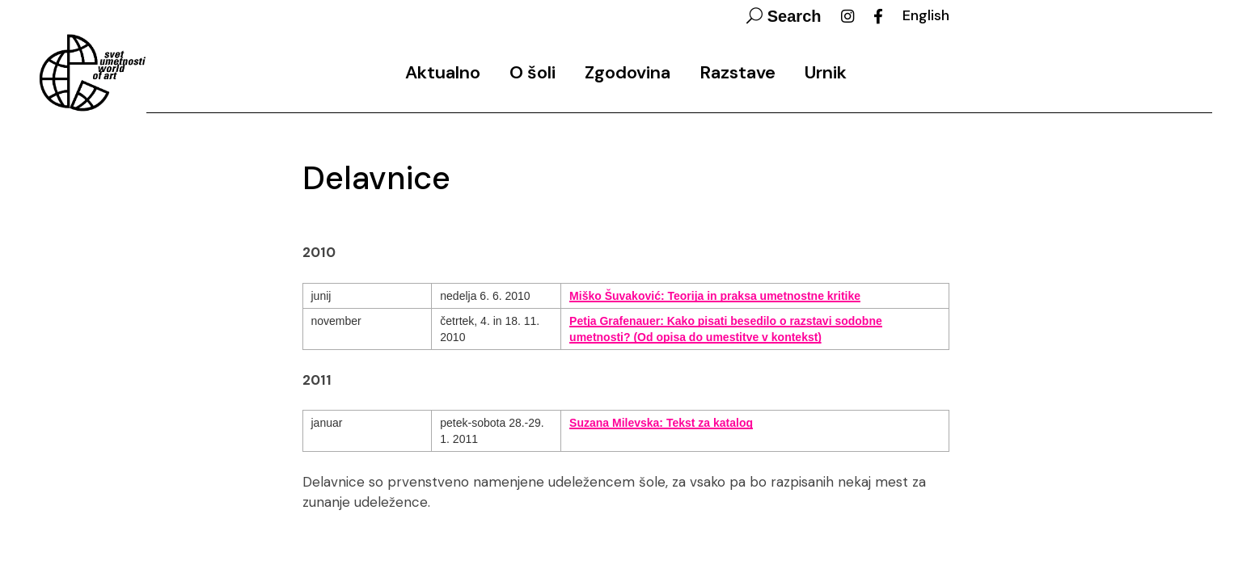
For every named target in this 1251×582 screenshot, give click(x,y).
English (925, 15)
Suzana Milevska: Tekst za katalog (661, 422)
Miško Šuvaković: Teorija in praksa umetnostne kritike (714, 295)
